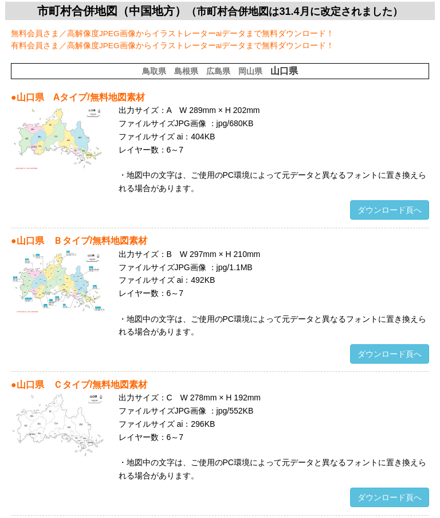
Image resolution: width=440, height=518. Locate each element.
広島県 (218, 71)
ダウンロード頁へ (390, 210)
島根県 (186, 71)
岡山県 (250, 71)
